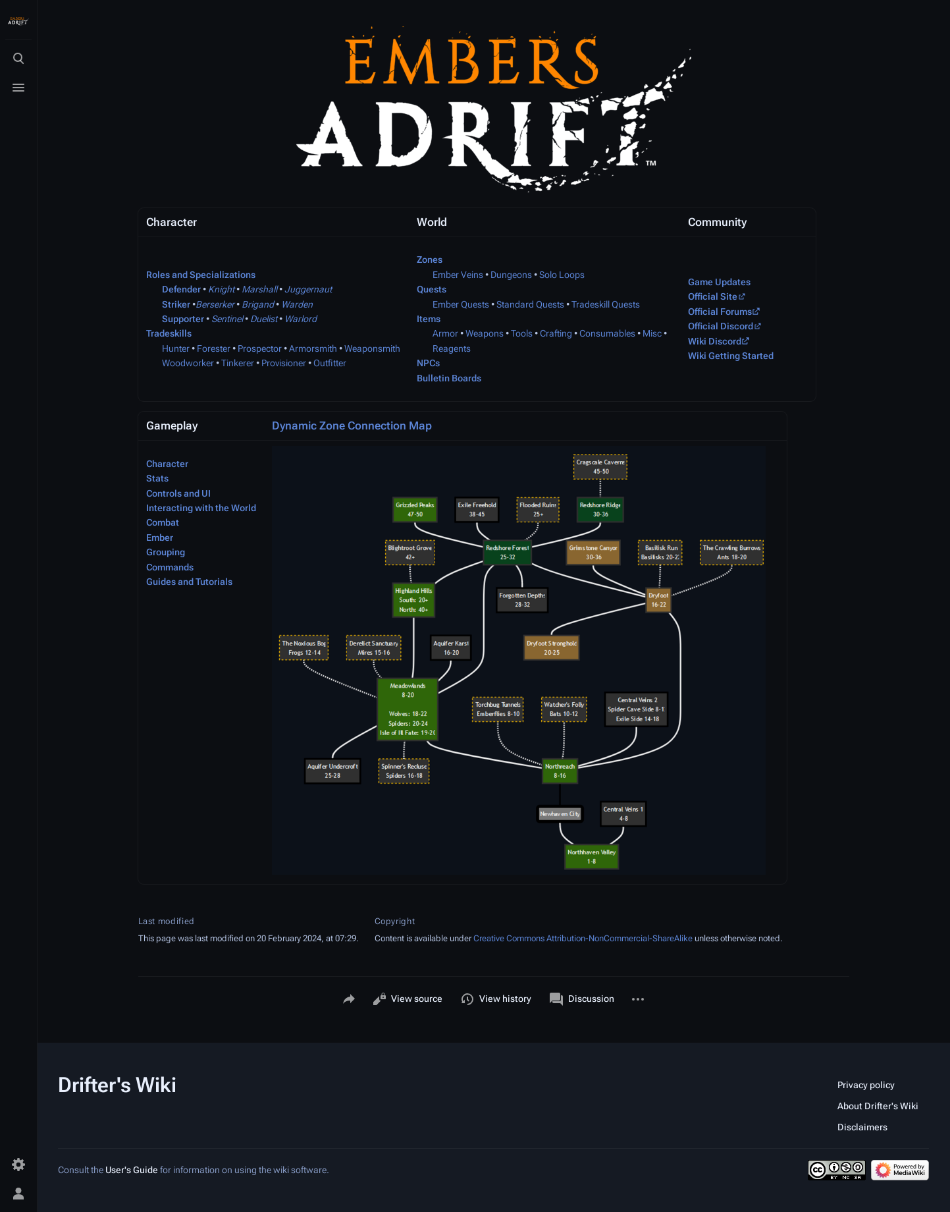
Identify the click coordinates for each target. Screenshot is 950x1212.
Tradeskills (169, 333)
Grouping (165, 552)
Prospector (260, 348)
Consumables (607, 333)
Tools (522, 333)
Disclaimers (862, 1127)
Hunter (176, 348)
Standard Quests (530, 304)
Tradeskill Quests (605, 304)
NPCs (428, 363)
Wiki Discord (714, 341)
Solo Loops (562, 274)
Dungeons (511, 274)
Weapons (484, 333)
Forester (213, 348)
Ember (159, 537)
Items (428, 319)
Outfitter (329, 363)
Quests (431, 289)
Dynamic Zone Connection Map (352, 425)
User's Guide (131, 1170)
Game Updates (719, 282)
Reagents (452, 348)
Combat (162, 522)
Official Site (712, 296)
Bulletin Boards (449, 378)
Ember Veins (458, 274)
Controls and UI (178, 493)
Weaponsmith (372, 348)
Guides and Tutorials (189, 581)
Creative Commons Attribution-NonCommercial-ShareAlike (583, 938)
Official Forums (720, 311)
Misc (652, 333)
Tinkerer (237, 363)
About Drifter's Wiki (877, 1106)
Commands (170, 567)
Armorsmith (313, 348)
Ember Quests (461, 304)
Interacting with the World (201, 508)
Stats (157, 478)
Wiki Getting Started (731, 355)
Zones (429, 259)
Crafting (556, 333)
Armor (445, 333)
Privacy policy (866, 1085)
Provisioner (283, 363)
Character (167, 463)
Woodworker (188, 363)
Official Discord (720, 326)
